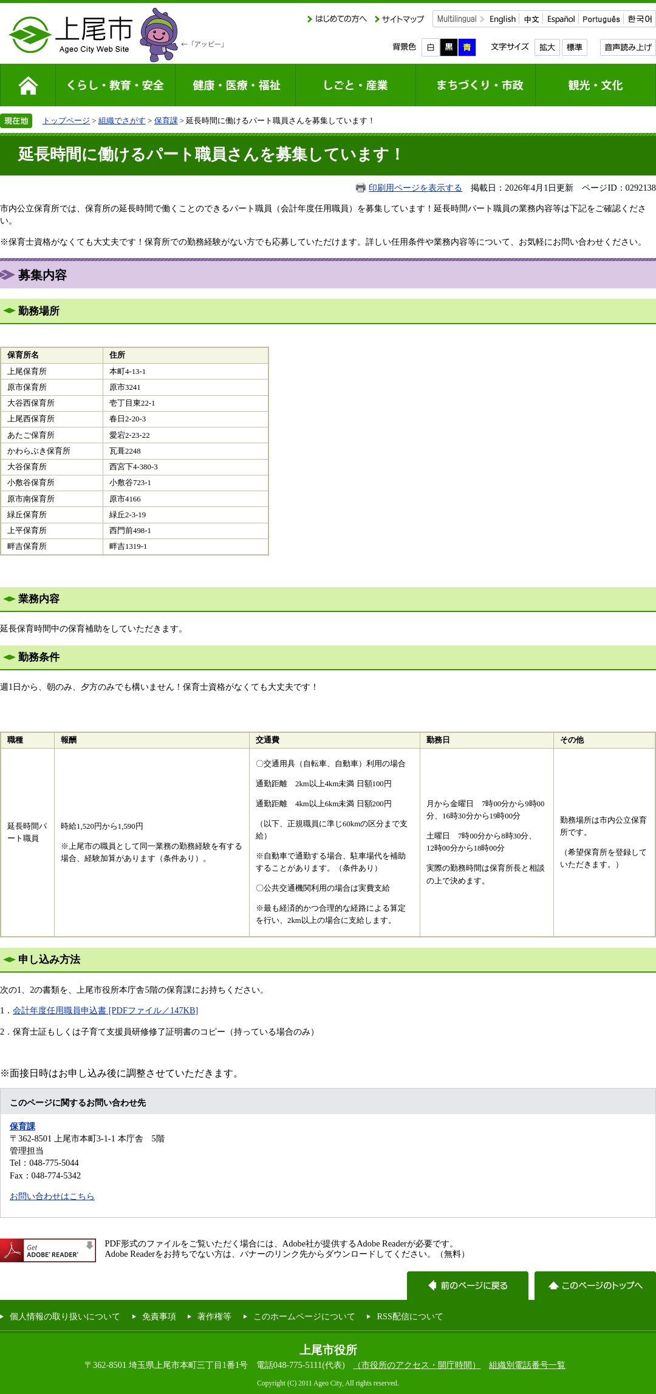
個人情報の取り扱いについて (65, 1316)
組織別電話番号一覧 (527, 1365)
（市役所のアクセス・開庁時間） (416, 1365)
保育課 (166, 120)
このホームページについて (304, 1316)
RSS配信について (410, 1316)
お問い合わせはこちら (52, 1196)
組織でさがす (122, 120)
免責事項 (159, 1316)
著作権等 (214, 1316)
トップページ (66, 120)
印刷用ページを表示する (415, 187)
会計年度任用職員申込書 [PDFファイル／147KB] (105, 1010)
